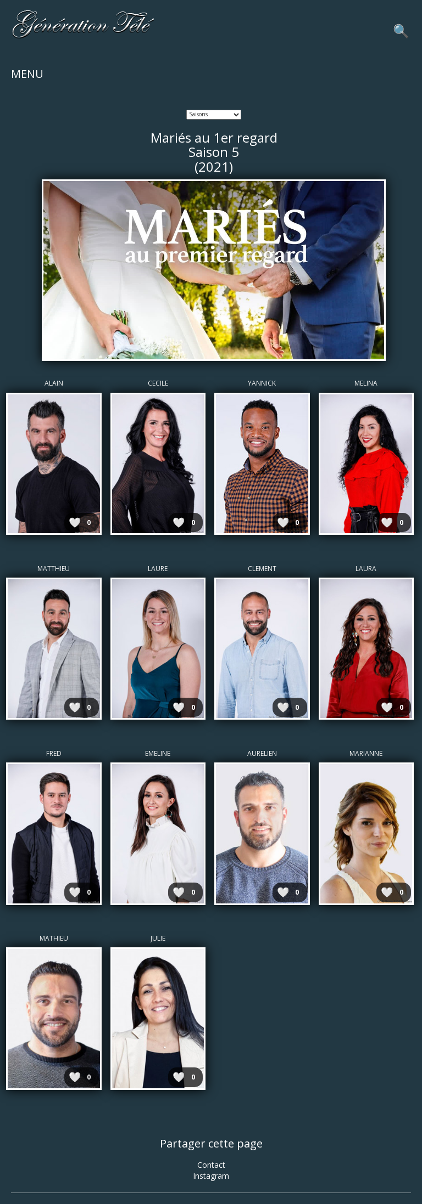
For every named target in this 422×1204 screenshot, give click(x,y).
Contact (211, 1165)
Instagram (211, 1176)
